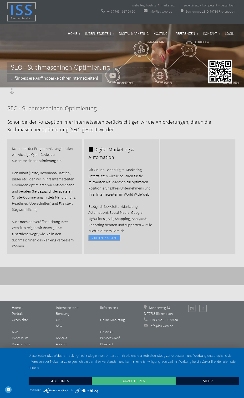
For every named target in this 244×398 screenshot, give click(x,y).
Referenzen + (186, 33)
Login (229, 33)
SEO (59, 325)
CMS (59, 319)
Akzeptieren (133, 381)
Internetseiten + (99, 33)
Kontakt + (211, 33)
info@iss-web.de (158, 11)
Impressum (20, 338)
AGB (15, 332)
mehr (208, 381)
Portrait (17, 313)
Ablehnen (60, 381)
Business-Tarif (110, 338)
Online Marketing (112, 319)
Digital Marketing (134, 33)
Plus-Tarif (106, 344)
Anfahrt (61, 344)
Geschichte (20, 319)
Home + (74, 33)
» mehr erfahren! (104, 238)
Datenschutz (21, 344)
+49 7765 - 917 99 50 (118, 11)
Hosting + (162, 33)
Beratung (62, 313)
